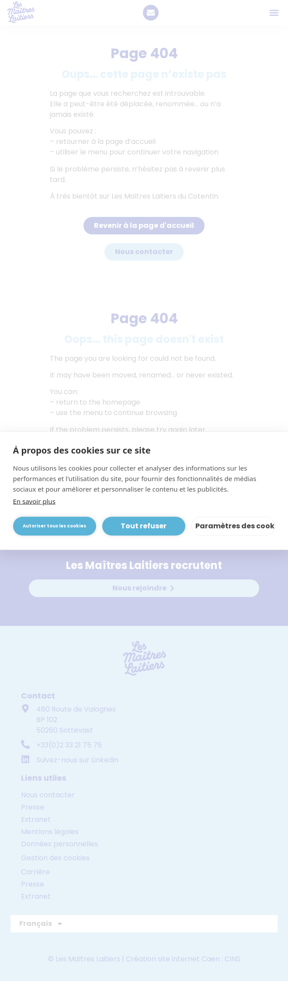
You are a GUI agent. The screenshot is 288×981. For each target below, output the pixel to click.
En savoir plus (34, 500)
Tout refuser (144, 526)
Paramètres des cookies (235, 526)
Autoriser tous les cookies (54, 526)
